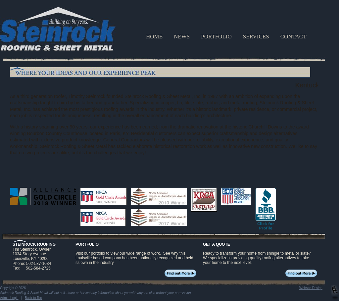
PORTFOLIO (216, 36)
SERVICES (256, 36)
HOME (154, 36)
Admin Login (9, 298)
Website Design (310, 288)
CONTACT (293, 36)
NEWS (182, 36)
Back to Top (33, 298)
